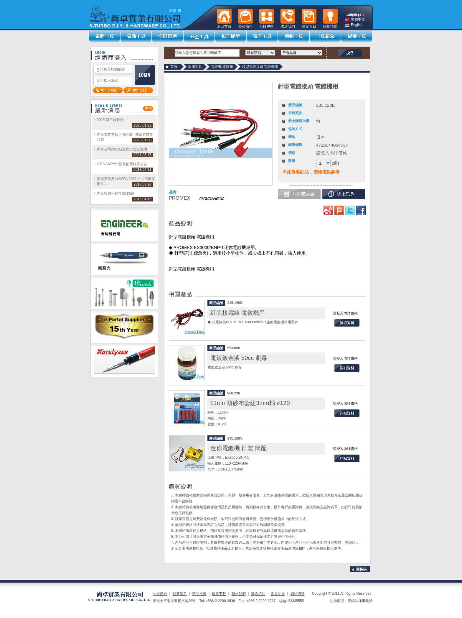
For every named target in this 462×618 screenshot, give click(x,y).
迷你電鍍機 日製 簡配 (238, 448)
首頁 (173, 67)
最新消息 (180, 594)
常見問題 (278, 594)
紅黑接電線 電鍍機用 (237, 312)
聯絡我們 (239, 594)
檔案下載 (219, 594)
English (353, 25)
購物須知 (258, 594)
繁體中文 (355, 20)
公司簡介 (160, 594)
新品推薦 (199, 594)
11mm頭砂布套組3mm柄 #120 (250, 403)
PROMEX (180, 198)
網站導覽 (298, 594)
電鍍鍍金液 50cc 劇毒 (238, 358)
